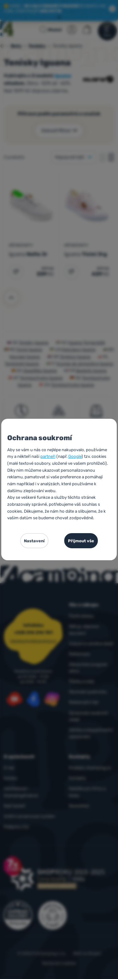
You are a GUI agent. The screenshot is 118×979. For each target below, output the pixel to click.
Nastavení (34, 540)
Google (74, 456)
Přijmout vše (81, 540)
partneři (47, 456)
